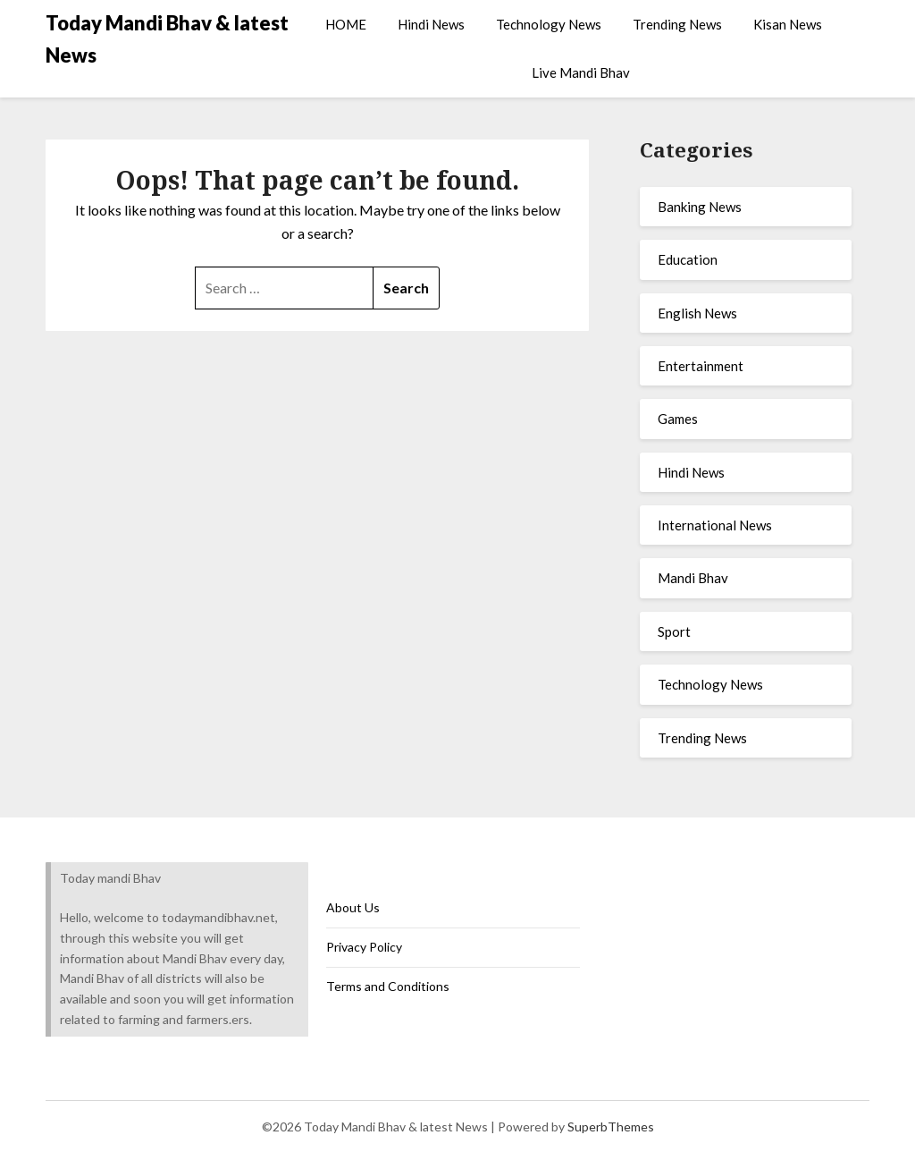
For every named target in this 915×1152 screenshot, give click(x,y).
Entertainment (700, 366)
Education (688, 259)
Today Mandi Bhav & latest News (167, 39)
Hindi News (431, 24)
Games (678, 419)
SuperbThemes (610, 1126)
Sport (674, 631)
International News (715, 525)
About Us (353, 907)
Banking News (700, 207)
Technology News (548, 24)
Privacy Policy (364, 946)
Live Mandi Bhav (581, 72)
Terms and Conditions (387, 986)
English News (697, 313)
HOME (345, 24)
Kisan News (787, 24)
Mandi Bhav (693, 578)
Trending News (677, 24)
